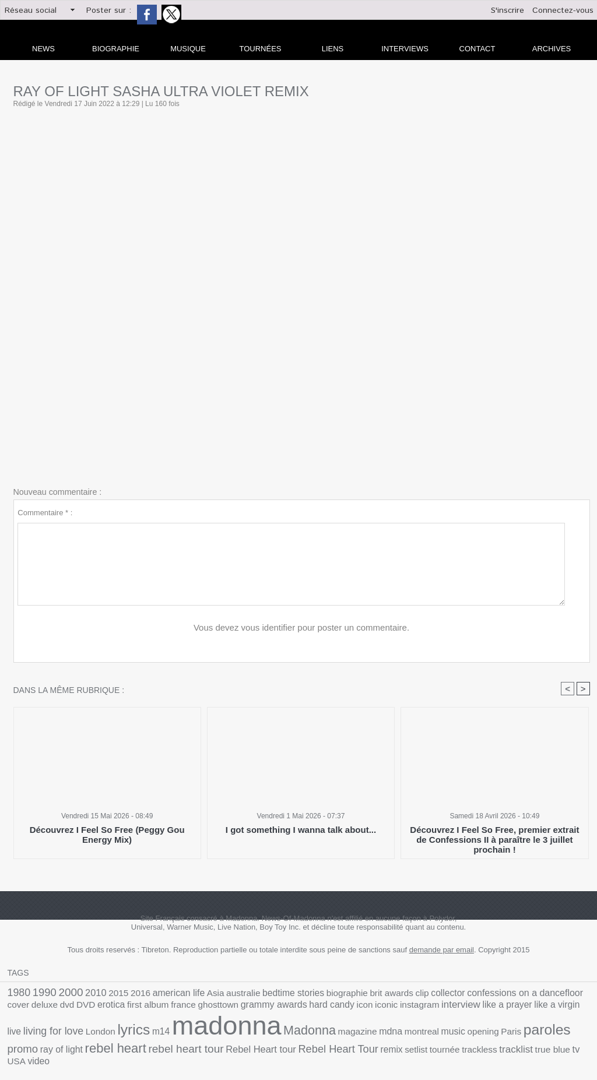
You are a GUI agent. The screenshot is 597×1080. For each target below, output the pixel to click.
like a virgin (409, 1007)
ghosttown (112, 1007)
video (322, 1044)
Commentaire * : (44, 512)
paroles (334, 1030)
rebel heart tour (513, 1030)
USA (302, 1044)
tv (289, 1044)
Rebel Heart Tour (81, 1044)
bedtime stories (258, 994)
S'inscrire (507, 10)
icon (241, 1007)
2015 (105, 994)
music (252, 1031)
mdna (198, 1031)
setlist (149, 1044)
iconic (260, 1007)
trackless (204, 1044)
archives (551, 48)
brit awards (344, 994)
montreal (225, 1031)
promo (370, 1030)
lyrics (541, 1006)
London (512, 1007)
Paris (303, 1031)
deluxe (544, 994)
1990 (39, 993)
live (437, 1007)
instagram (289, 1007)
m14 (565, 1007)
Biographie (115, 48)
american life (157, 994)
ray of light (404, 1031)
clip (370, 994)
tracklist (236, 1044)
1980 (17, 993)
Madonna (127, 1030)
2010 (85, 993)
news (43, 48)
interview (325, 1007)
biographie (305, 994)
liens (333, 48)
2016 (123, 994)
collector (393, 994)
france (82, 1007)
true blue (269, 1044)
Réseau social (31, 10)
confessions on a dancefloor (460, 993)
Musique (188, 48)
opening (278, 1031)
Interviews (405, 48)
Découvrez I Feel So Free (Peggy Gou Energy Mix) (107, 835)
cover (522, 994)
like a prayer (365, 1007)
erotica (19, 1007)
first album (51, 1007)
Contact (477, 48)
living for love (471, 1007)
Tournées (261, 48)
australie (214, 994)
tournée (174, 1044)
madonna (55, 1026)
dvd (565, 994)
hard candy (211, 1007)
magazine (168, 1031)
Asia (190, 994)
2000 (63, 993)
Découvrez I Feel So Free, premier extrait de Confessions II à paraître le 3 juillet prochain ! (494, 835)
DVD (581, 994)
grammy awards (161, 1007)
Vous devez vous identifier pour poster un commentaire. (301, 628)
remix (127, 1044)
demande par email (441, 951)
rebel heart (451, 1030)
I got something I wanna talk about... (301, 830)
